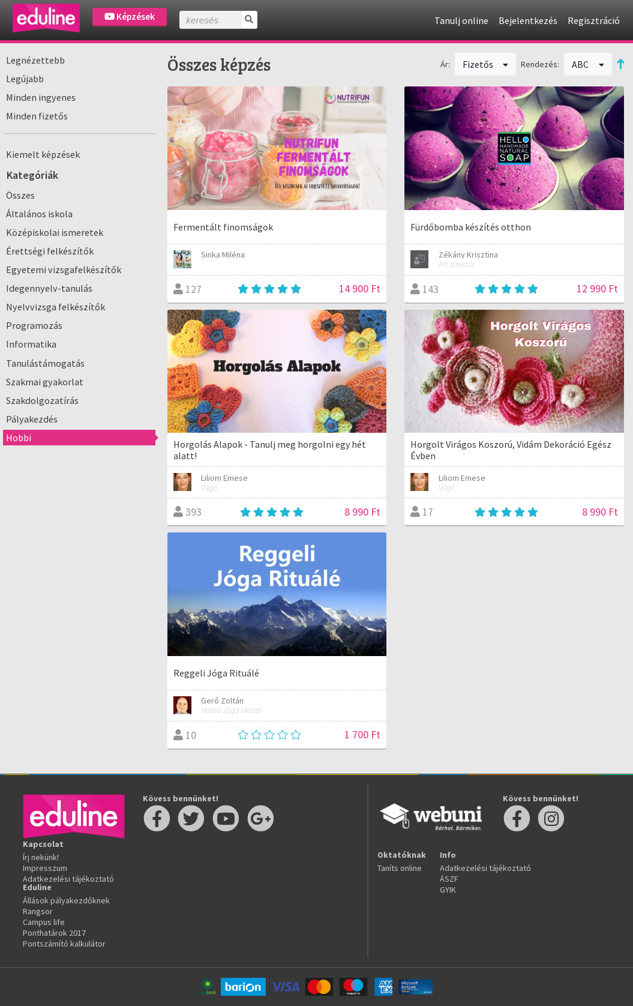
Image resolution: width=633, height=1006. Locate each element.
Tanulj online (461, 20)
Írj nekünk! (41, 857)
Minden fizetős (37, 116)
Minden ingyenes (41, 97)
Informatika (31, 344)
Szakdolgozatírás (42, 400)
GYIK (448, 889)
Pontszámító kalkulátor (64, 943)
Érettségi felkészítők (50, 251)
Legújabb (25, 79)
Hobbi (18, 438)
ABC (588, 64)
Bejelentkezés (528, 20)
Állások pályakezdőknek (66, 900)
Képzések (129, 16)
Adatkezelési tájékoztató (68, 878)
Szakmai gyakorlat (44, 382)
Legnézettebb (35, 60)
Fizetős (486, 64)
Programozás (34, 325)
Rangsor (38, 911)
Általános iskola (39, 214)
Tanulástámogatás (45, 363)
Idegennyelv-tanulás (49, 288)
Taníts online (399, 868)
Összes (20, 195)
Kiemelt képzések (43, 154)
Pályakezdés (32, 419)
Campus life (44, 922)
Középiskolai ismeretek (54, 232)
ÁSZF (449, 878)
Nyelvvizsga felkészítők (55, 307)
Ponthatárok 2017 (54, 932)
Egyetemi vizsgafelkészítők (63, 270)
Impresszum (45, 868)
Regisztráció (594, 20)
